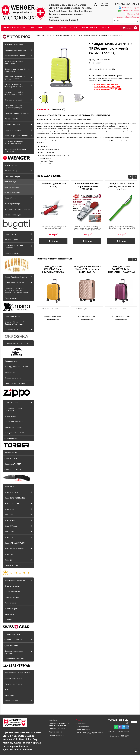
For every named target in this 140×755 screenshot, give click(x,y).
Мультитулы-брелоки (13, 684)
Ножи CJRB (8, 554)
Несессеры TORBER (12, 464)
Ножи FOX (8, 537)
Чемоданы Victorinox (13, 130)
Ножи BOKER (10, 520)
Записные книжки (11, 597)
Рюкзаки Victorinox (12, 124)
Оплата (49, 27)
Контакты (36, 27)
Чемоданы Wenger (12, 176)
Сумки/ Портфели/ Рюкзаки (15, 277)
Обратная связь (82, 726)
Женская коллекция (12, 215)
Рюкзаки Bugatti (11, 240)
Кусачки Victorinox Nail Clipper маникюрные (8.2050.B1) (87, 186)
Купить (53, 241)
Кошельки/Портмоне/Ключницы (13, 246)
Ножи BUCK (9, 509)
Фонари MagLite (11, 119)
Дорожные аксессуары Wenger (17, 209)
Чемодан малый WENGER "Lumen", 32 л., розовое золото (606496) (87, 269)
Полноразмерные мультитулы (17, 672)
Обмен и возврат (83, 729)
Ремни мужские (10, 298)
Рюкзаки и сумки (11, 608)
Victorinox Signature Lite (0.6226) (53, 185)
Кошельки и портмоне (13, 421)
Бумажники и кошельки (14, 282)
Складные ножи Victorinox (15, 50)
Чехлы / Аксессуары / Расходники (13, 409)
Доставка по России (57, 728)
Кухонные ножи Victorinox (15, 55)
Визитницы (9, 614)
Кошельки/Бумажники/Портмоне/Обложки (14, 142)
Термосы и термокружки (14, 383)
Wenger (49, 35)
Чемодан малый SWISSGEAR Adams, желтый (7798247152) (53, 269)
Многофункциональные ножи (16, 366)
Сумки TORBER (10, 458)
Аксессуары (9, 620)
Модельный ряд (11, 701)
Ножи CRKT (9, 531)
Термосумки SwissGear (13, 659)
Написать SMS (132, 14)
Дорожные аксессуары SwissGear (13, 652)
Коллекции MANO (11, 329)
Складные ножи (11, 361)
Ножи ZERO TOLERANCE (14, 498)
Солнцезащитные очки (14, 433)
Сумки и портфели (12, 316)
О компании (81, 723)
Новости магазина (56, 735)
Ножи (6, 689)
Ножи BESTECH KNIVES (14, 548)
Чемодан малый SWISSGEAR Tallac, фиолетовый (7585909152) (121, 269)
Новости (62, 27)
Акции (73, 27)
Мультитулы (9, 372)
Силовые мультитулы (13, 678)
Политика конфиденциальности (89, 733)
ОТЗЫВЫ (106, 27)
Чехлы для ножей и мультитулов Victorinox (13, 85)
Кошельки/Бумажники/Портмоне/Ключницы (14, 323)
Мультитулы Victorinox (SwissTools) (13, 62)
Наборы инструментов (13, 378)
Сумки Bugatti (10, 234)
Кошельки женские (12, 591)
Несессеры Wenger (12, 203)
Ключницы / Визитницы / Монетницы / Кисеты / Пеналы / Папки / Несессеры (16, 290)
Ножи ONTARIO (11, 526)
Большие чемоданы (12, 192)
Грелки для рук (10, 416)
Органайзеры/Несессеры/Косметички (15, 150)
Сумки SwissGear (11, 645)
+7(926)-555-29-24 (127, 4)
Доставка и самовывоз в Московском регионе (59, 724)
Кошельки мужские (12, 586)
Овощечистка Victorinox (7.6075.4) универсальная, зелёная (121, 186)
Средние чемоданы (11, 187)
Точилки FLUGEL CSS (13, 565)
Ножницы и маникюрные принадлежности (14, 78)
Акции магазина (55, 732)
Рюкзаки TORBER (11, 452)
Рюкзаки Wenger (11, 171)
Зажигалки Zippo (11, 402)
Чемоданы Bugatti (11, 253)
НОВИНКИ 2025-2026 (13, 44)
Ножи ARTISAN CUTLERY (14, 543)
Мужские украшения (13, 427)
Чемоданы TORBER (12, 469)
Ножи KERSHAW (11, 492)
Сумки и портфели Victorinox (16, 136)
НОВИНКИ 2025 (11, 165)
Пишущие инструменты (14, 580)
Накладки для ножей (13, 100)
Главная (40, 35)
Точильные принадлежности (16, 113)
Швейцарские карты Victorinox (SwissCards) (17, 70)
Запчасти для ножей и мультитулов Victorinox (13, 93)
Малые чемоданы (11, 182)
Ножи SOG (8, 515)
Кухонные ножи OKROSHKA (16, 343)
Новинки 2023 (10, 486)
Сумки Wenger (10, 198)
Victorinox (53, 720)
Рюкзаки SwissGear (12, 634)
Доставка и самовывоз (15, 27)
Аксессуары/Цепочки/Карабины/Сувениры (13, 106)
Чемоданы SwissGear (13, 640)
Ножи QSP (8, 560)
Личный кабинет (89, 27)
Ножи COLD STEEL (12, 503)
